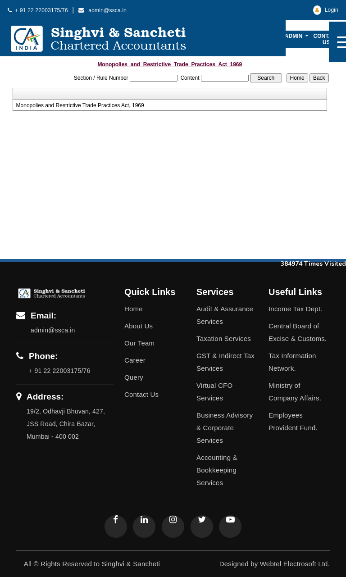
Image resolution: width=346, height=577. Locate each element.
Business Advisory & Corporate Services (224, 427)
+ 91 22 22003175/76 (38, 10)
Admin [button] (294, 36)
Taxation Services (223, 338)
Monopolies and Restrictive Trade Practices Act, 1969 (80, 105)
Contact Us (327, 39)
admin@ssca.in (102, 10)
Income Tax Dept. (296, 309)
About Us (138, 326)
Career (135, 360)
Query (133, 377)
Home (133, 309)
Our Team (139, 343)
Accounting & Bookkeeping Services (216, 470)
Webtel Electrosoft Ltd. (295, 564)
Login (325, 10)
